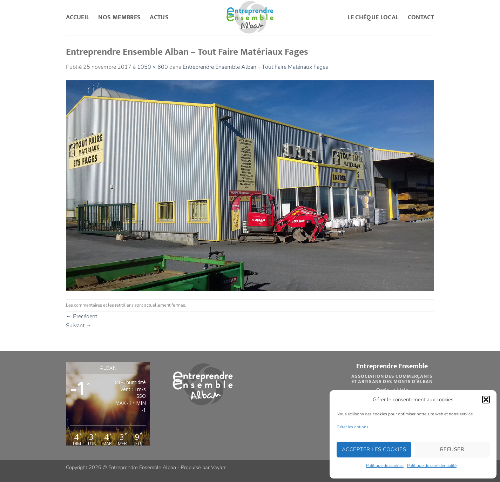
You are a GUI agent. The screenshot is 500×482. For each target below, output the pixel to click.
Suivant (79, 325)
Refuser (452, 449)
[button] (485, 399)
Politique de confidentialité (432, 465)
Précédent (81, 316)
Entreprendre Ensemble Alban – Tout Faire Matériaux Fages (255, 67)
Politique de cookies (385, 465)
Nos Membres (119, 17)
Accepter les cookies (374, 449)
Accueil (77, 17)
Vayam (219, 467)
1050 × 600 (152, 67)
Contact (421, 17)
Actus (159, 17)
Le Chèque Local (372, 17)
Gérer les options (353, 427)
